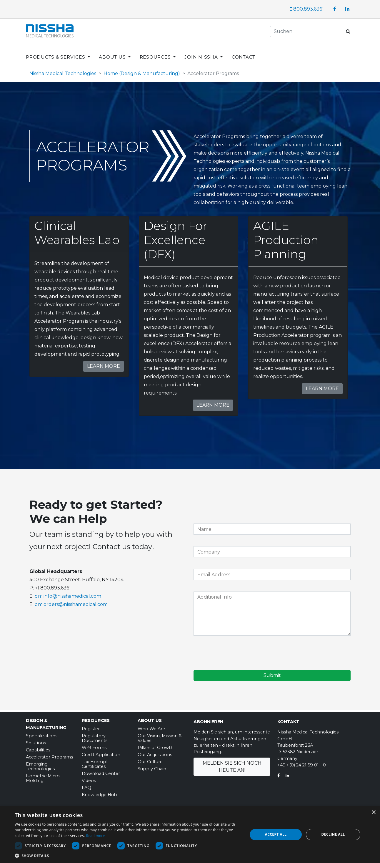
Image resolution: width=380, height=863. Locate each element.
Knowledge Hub (99, 792)
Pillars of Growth (156, 745)
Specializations (41, 733)
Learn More (103, 364)
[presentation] (238, 651)
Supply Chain (152, 766)
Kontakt (288, 719)
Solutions (36, 740)
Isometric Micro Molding (43, 776)
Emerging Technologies (40, 764)
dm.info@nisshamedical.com (68, 594)
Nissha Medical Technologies (62, 71)
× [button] (373, 812)
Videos (89, 778)
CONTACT (243, 52)
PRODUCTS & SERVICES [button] (56, 52)
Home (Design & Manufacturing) (142, 71)
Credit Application (101, 752)
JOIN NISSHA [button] (201, 52)
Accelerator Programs (49, 755)
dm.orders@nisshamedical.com (71, 602)
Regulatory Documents (94, 736)
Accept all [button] (276, 834)
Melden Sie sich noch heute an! (232, 764)
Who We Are (151, 726)
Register (91, 726)
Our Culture (150, 759)
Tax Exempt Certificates (95, 762)
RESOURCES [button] (156, 52)
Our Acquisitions (155, 752)
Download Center (101, 771)
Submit (272, 673)
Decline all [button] (333, 834)
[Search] (306, 31)
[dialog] (190, 834)
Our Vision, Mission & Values (160, 736)
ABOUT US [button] (113, 52)
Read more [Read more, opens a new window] (95, 835)
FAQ (86, 785)
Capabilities (38, 748)
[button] (128, 856)
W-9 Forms (94, 745)
